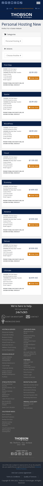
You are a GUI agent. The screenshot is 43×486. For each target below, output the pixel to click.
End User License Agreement (21, 473)
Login (9, 8)
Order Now (33, 78)
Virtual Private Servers (8, 342)
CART (37, 8)
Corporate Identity (7, 368)
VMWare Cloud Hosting (9, 347)
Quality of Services (30, 477)
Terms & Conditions (13, 477)
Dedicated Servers (7, 345)
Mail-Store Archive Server (31, 385)
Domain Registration (8, 350)
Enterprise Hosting (7, 332)
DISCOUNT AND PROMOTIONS (23, 8)
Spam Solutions (6, 414)
